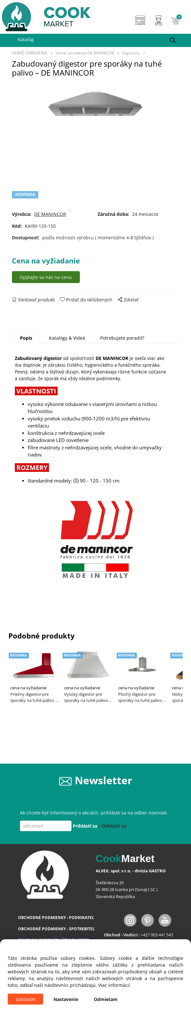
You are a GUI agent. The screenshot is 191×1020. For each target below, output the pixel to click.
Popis (26, 338)
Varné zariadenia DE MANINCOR (85, 52)
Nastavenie (65, 999)
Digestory (131, 52)
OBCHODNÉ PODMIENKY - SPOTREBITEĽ (56, 929)
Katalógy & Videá (67, 338)
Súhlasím (25, 999)
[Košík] (179, 20)
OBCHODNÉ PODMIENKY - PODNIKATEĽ (56, 917)
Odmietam (106, 999)
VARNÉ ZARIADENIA (29, 52)
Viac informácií (114, 985)
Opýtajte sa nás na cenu (46, 277)
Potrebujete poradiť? (122, 338)
